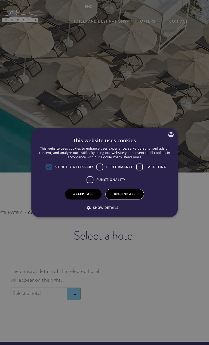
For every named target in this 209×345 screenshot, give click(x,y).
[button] (104, 207)
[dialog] (104, 172)
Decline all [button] (125, 194)
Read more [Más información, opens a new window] (133, 157)
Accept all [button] (83, 194)
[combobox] (171, 134)
